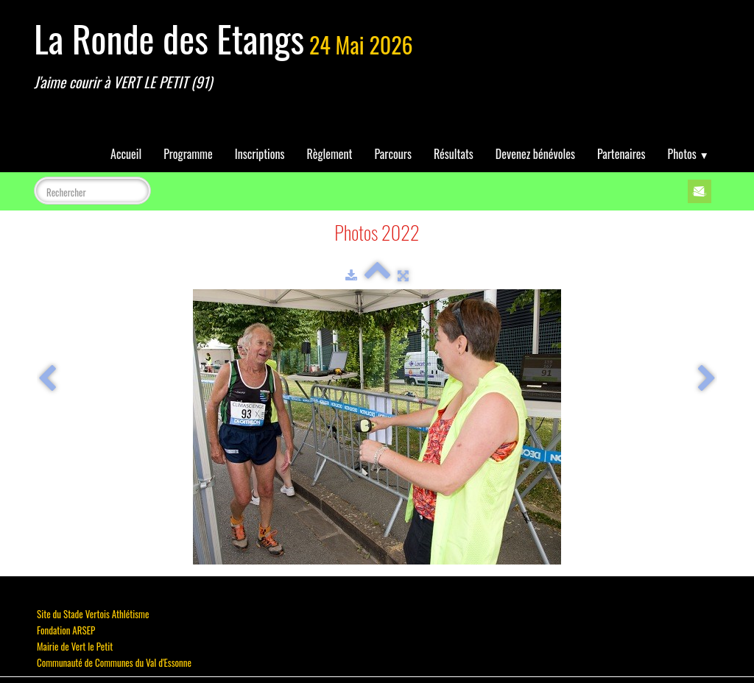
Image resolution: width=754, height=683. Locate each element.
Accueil (125, 154)
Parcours (393, 154)
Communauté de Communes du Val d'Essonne (114, 662)
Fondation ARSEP (66, 630)
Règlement (330, 154)
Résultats (453, 154)
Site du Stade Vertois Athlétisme (93, 613)
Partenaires (621, 154)
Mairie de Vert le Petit (75, 646)
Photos (688, 154)
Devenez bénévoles (535, 154)
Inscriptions (260, 154)
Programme (188, 154)
